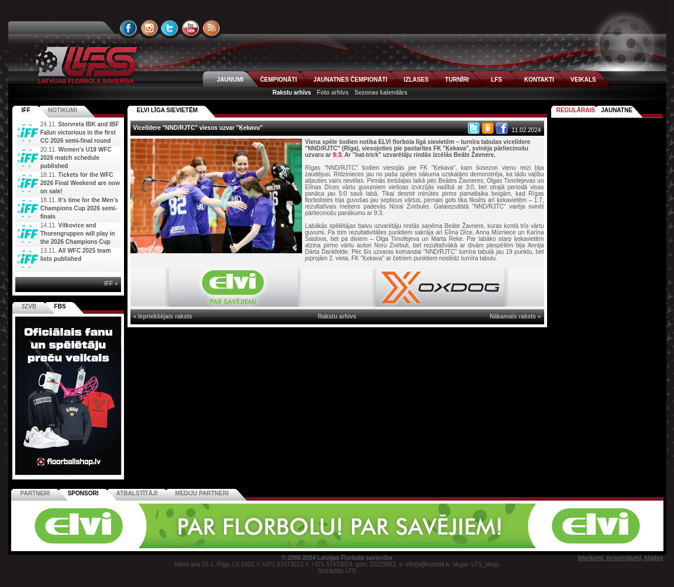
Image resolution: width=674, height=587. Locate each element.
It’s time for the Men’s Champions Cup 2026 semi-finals (80, 208)
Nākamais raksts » (515, 316)
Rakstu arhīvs (292, 92)
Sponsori (83, 493)
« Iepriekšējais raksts (163, 316)
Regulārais (575, 110)
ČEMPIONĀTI (278, 79)
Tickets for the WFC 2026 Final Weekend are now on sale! (80, 183)
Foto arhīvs (332, 92)
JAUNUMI (230, 79)
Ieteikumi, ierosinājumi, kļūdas (620, 558)
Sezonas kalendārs (380, 92)
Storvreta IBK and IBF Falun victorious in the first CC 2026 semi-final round (80, 132)
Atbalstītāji (136, 493)
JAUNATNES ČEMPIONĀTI (350, 79)
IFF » (111, 283)
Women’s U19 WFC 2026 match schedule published (76, 157)
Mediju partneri (202, 493)
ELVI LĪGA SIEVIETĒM (167, 110)
